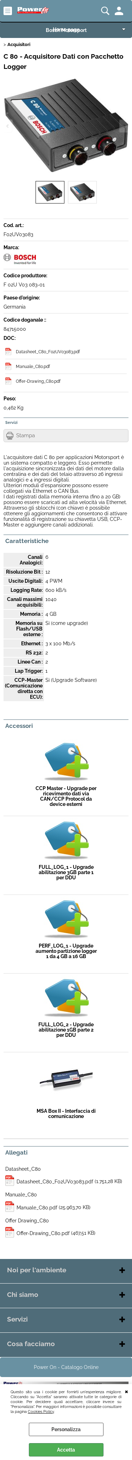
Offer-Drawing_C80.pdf (38, 381)
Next (123, 126)
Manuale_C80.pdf (33, 366)
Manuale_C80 (21, 1195)
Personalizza (66, 1429)
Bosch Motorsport (66, 30)
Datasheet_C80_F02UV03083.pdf (48, 351)
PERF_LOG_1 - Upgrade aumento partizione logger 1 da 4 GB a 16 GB (66, 951)
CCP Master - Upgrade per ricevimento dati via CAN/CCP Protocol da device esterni (66, 796)
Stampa (25, 435)
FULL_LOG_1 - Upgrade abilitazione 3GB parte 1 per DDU (66, 872)
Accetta (66, 1450)
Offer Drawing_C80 (27, 1220)
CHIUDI (126, 1391)
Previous (8, 126)
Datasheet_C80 (23, 1169)
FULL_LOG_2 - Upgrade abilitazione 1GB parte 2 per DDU (66, 1030)
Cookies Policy (41, 1411)
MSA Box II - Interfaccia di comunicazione (66, 1114)
